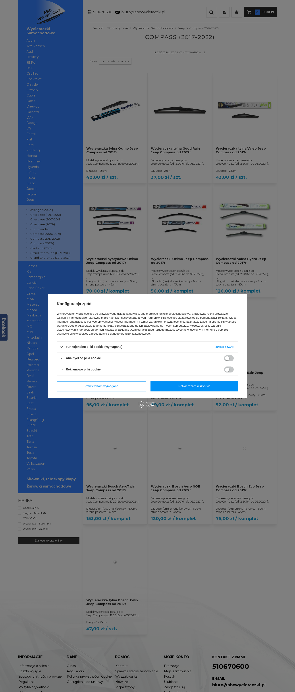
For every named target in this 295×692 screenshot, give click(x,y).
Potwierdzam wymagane (101, 386)
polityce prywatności (100, 321)
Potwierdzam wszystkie (194, 386)
